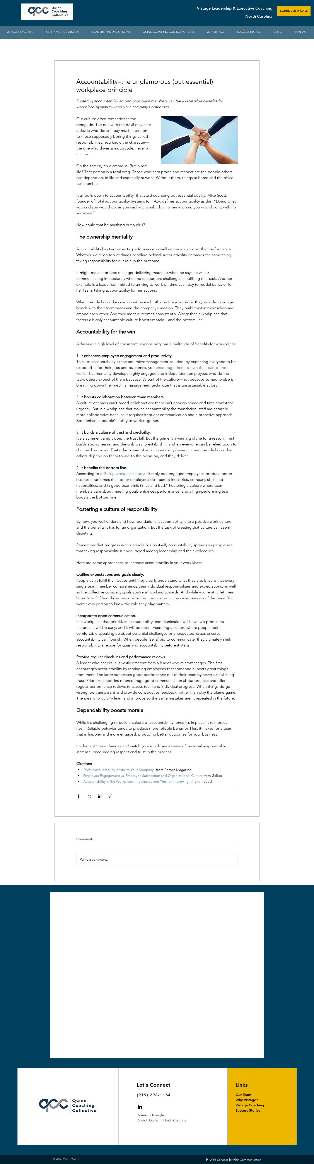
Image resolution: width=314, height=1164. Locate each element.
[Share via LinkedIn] (100, 796)
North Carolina (258, 16)
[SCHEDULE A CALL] (294, 11)
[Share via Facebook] (78, 796)
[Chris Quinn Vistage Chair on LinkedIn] (140, 1107)
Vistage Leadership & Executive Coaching (234, 8)
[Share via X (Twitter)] (89, 796)
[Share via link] (110, 796)
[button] (111, 32)
